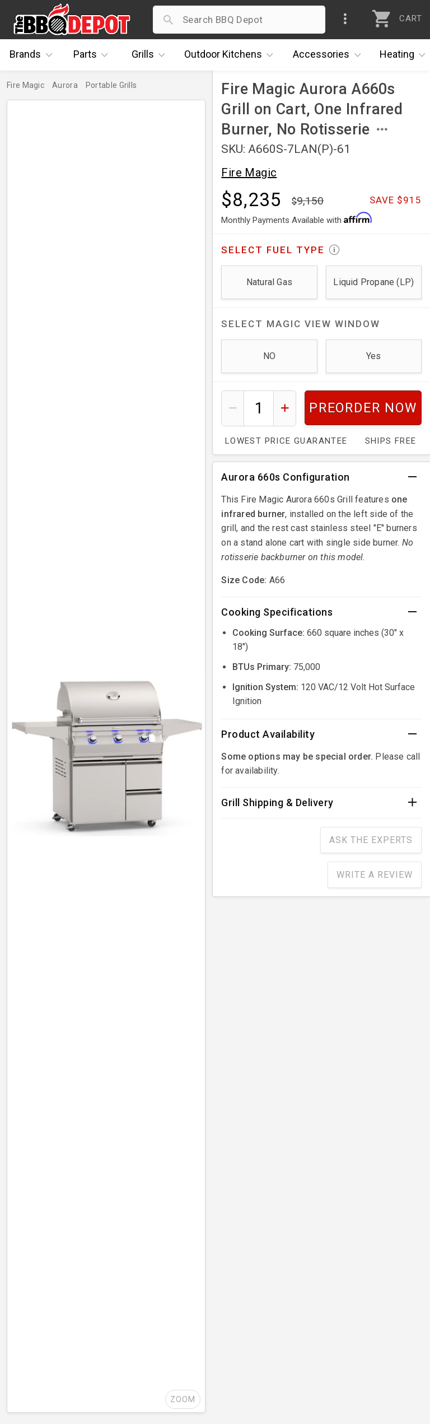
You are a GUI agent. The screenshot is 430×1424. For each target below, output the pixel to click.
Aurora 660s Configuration (285, 477)
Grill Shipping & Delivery (277, 802)
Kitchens (231, 55)
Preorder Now (363, 408)
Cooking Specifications (277, 612)
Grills (151, 55)
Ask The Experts (371, 840)
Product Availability (268, 734)
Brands (34, 55)
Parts (93, 55)
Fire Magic (249, 172)
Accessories (329, 55)
